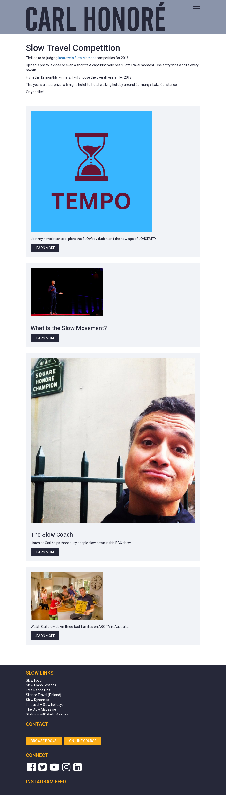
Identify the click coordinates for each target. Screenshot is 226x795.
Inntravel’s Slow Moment (77, 58)
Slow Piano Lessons (41, 685)
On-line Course (82, 741)
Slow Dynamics (37, 700)
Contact (37, 724)
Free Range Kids (38, 690)
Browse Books (44, 741)
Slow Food (34, 680)
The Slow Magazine (41, 709)
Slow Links (39, 673)
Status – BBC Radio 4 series (47, 714)
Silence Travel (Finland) (43, 695)
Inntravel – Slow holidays (45, 705)
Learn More (45, 248)
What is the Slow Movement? (69, 328)
